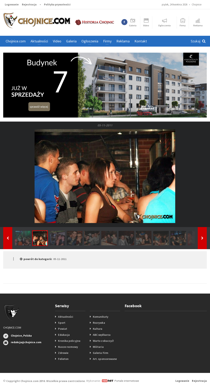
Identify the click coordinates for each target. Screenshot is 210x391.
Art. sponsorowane (105, 359)
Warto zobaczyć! (103, 341)
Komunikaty (100, 316)
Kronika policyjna (69, 341)
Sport (61, 322)
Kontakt (140, 41)
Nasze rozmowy (68, 347)
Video (57, 41)
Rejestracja (29, 4)
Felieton (63, 359)
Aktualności (65, 316)
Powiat (62, 329)
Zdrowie (63, 353)
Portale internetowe (127, 381)
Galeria (71, 41)
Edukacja (64, 335)
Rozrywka (99, 322)
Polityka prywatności (57, 4)
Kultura (97, 329)
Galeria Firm (100, 353)
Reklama (123, 41)
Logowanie (12, 4)
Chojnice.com (16, 41)
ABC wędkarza (101, 335)
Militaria (98, 347)
